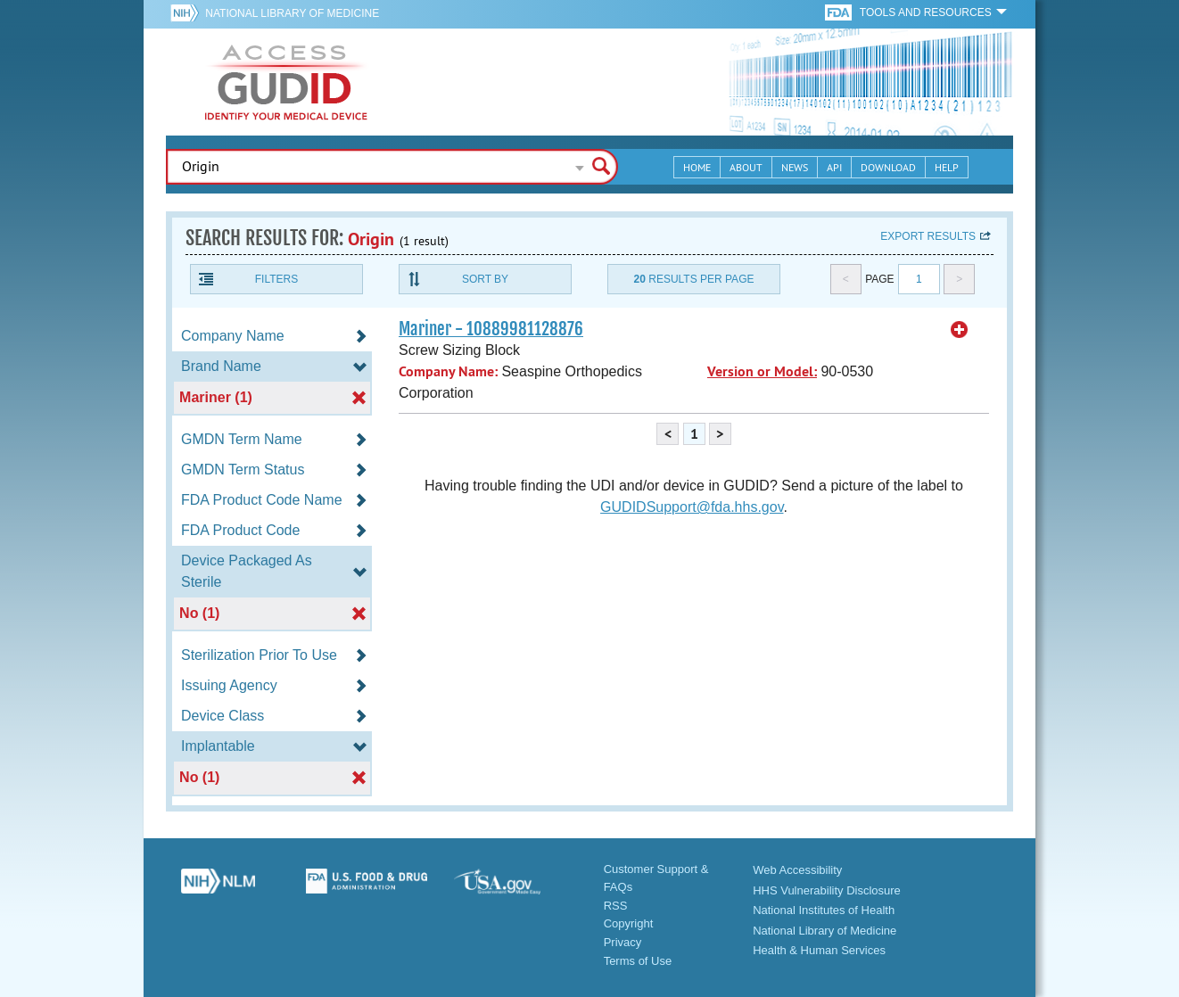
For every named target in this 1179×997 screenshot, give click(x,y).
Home (697, 167)
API (834, 167)
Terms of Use (638, 961)
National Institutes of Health (824, 910)
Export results (928, 236)
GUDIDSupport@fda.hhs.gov (691, 507)
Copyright (629, 923)
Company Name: (448, 371)
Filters (276, 279)
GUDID (286, 82)
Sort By (485, 279)
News (794, 167)
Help (947, 167)
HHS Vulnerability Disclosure (827, 890)
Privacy (623, 942)
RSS (616, 905)
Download (888, 167)
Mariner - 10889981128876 (491, 329)
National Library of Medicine (292, 13)
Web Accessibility (797, 870)
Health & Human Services (819, 950)
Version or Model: (762, 371)
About (746, 167)
